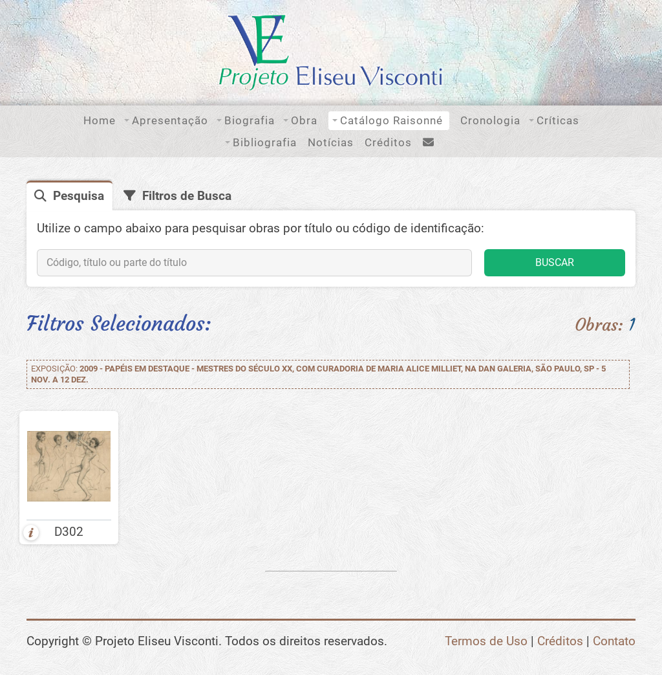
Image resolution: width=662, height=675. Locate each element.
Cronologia (490, 120)
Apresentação (170, 120)
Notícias (331, 142)
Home (99, 120)
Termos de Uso (486, 641)
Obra (304, 120)
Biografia (249, 120)
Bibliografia (265, 142)
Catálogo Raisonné (391, 120)
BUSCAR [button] (554, 262)
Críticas (558, 120)
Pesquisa (78, 196)
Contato (614, 641)
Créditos (388, 142)
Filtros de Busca (186, 196)
